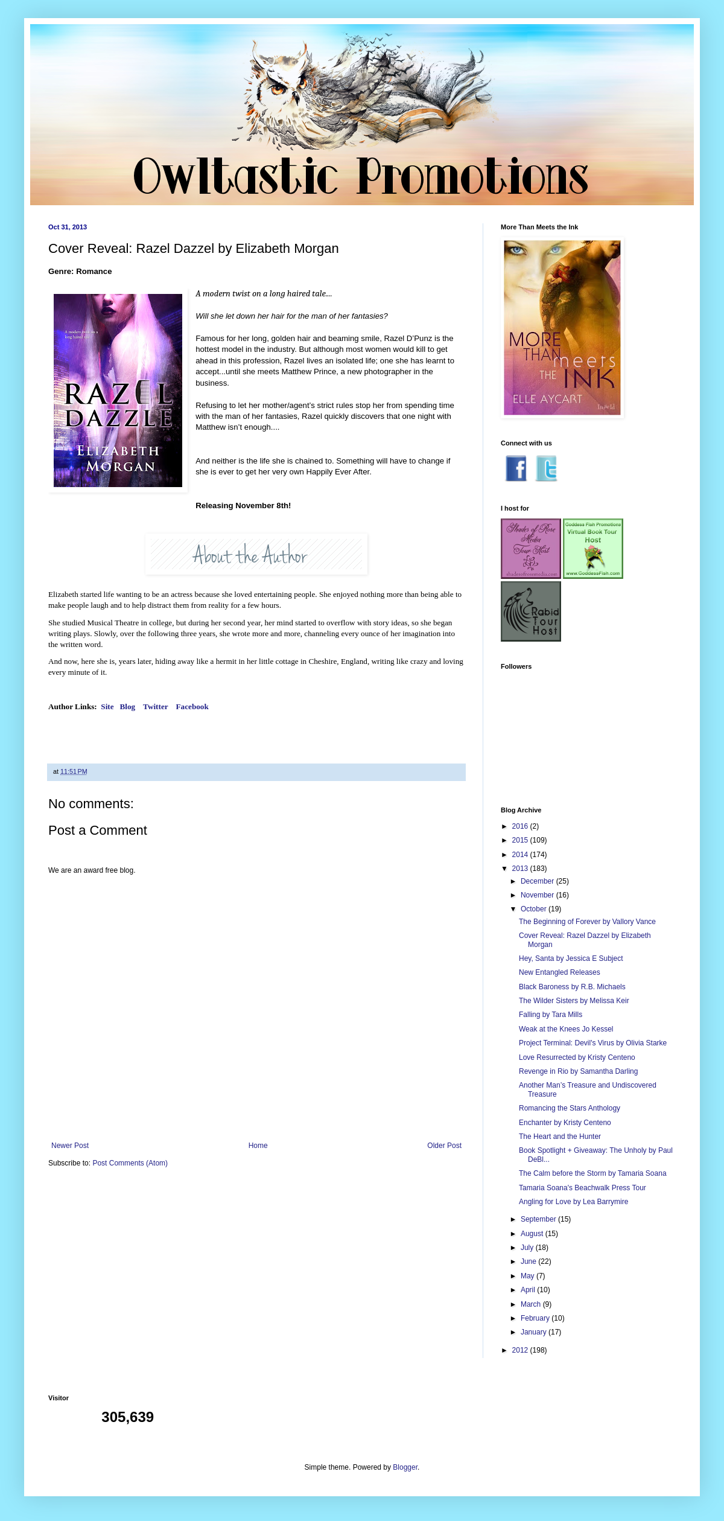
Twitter (156, 706)
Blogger (405, 1467)
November (538, 895)
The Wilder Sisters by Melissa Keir (574, 1000)
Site (107, 706)
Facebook (193, 706)
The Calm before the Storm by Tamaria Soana (593, 1173)
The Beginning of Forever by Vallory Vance (587, 921)
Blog (128, 706)
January (534, 1332)
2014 (521, 854)
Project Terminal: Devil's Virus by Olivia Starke (593, 1043)
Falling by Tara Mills (550, 1014)
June (529, 1261)
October (534, 909)
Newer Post (70, 1145)
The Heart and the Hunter (560, 1136)
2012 (521, 1350)
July (528, 1247)
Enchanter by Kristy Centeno (565, 1122)
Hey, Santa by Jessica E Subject (571, 958)
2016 (521, 826)
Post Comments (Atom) (130, 1163)
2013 (521, 868)
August (533, 1233)
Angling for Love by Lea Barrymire (573, 1201)
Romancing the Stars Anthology (569, 1108)
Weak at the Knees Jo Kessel (566, 1029)
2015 (521, 840)
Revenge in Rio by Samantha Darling (578, 1071)
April (529, 1290)
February (536, 1318)
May (528, 1276)
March (532, 1304)
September (539, 1219)
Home (258, 1145)
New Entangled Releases (559, 972)
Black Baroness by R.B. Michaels (572, 987)
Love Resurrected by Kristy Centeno (577, 1057)
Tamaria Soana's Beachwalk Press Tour (582, 1188)
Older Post (444, 1145)
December (538, 881)
